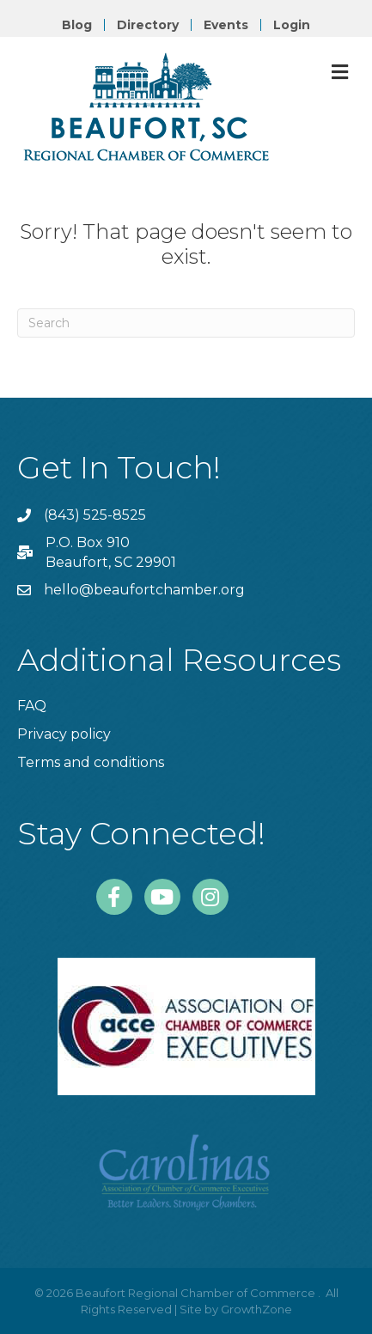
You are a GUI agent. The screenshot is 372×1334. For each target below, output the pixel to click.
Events (226, 25)
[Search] (186, 323)
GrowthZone (256, 1309)
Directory (148, 25)
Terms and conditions (90, 762)
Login (291, 25)
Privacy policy (64, 734)
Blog (77, 25)
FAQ (31, 705)
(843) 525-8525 (95, 515)
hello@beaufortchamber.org (144, 590)
